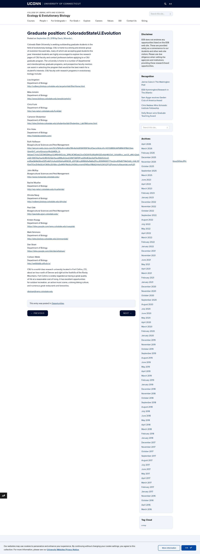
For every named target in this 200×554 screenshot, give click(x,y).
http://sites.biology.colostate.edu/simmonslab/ (47, 239)
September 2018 (148, 402)
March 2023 (146, 188)
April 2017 (145, 478)
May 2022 (145, 228)
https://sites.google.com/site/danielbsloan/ (46, 251)
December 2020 (148, 286)
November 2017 (148, 447)
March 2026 (146, 148)
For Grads (74, 21)
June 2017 (146, 469)
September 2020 (149, 300)
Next (127, 313)
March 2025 (146, 175)
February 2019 (147, 380)
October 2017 (147, 451)
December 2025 (148, 157)
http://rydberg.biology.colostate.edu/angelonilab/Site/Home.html (56, 86)
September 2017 (148, 456)
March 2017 (146, 482)
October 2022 (147, 211)
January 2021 (147, 282)
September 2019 (148, 353)
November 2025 (148, 162)
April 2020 (146, 322)
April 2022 (146, 233)
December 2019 (148, 340)
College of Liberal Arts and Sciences (46, 13)
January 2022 (147, 246)
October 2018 (147, 398)
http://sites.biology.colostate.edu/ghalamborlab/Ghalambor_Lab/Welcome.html (62, 123)
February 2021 (147, 277)
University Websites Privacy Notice (63, 549)
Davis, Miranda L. (65, 38)
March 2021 (146, 273)
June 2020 (146, 313)
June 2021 (146, 260)
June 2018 (146, 416)
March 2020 (146, 326)
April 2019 (145, 371)
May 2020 (146, 318)
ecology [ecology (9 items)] (143, 525)
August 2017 (146, 460)
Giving (144, 21)
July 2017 (145, 465)
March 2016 (146, 509)
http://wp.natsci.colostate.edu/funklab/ (44, 111)
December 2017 (148, 442)
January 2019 (147, 384)
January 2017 (147, 491)
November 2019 (148, 344)
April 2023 (146, 184)
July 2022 (145, 224)
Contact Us (131, 21)
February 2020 (148, 331)
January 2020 (147, 335)
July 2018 (145, 411)
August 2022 (147, 220)
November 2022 (148, 206)
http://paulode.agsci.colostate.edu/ (42, 214)
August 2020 (147, 304)
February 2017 (147, 487)
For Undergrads (58, 21)
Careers (98, 21)
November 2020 (148, 291)
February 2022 (148, 242)
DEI (120, 21)
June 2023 (146, 179)
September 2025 (149, 171)
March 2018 (146, 429)
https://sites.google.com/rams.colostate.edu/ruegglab (51, 226)
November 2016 (148, 496)
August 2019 (147, 358)
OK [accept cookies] (188, 548)
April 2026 (146, 144)
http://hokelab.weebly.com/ (39, 136)
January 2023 (147, 197)
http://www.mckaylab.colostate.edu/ (43, 177)
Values (110, 21)
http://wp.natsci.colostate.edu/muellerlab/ (45, 189)
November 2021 (148, 255)
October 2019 (147, 349)
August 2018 (147, 407)
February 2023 (148, 193)
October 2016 (147, 500)
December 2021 (148, 251)
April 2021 (145, 268)
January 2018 (147, 438)
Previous (37, 313)
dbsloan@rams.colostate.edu (40, 291)
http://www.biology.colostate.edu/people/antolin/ (49, 98)
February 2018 (147, 433)
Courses (31, 21)
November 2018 (148, 393)
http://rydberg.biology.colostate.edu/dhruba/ (47, 201)
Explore (87, 21)
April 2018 (145, 424)
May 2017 (145, 473)
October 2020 (147, 295)
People (43, 21)
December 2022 (148, 202)
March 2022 (146, 237)
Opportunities (58, 303)
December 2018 (148, 389)
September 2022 (149, 215)
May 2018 (145, 420)
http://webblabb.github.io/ (39, 263)
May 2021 (145, 264)
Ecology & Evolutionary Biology (48, 16)
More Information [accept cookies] (169, 548)
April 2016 (145, 505)
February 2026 (148, 153)
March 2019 (146, 375)
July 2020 (146, 309)
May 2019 (145, 367)
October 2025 (147, 166)
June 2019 (146, 362)
